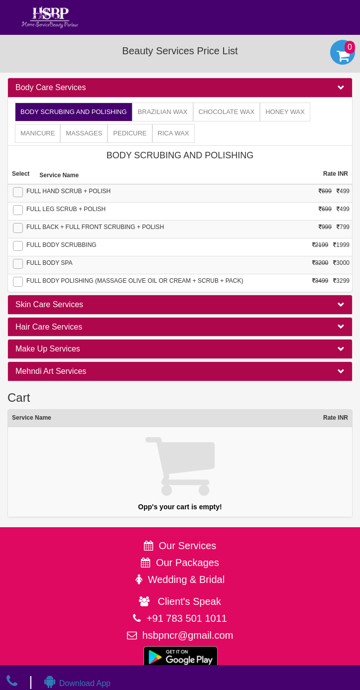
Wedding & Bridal (186, 579)
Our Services (188, 545)
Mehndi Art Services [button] (50, 371)
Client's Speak (180, 601)
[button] (180, 87)
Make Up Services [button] (47, 349)
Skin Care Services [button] (49, 304)
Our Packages (187, 562)
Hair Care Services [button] (48, 327)
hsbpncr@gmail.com (188, 635)
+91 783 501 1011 (186, 618)
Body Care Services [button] (50, 87)
